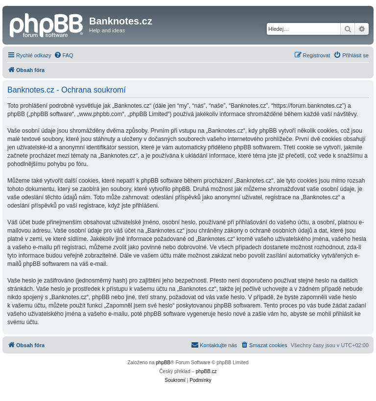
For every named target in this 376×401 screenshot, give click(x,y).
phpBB (163, 362)
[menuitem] (63, 55)
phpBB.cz (206, 371)
